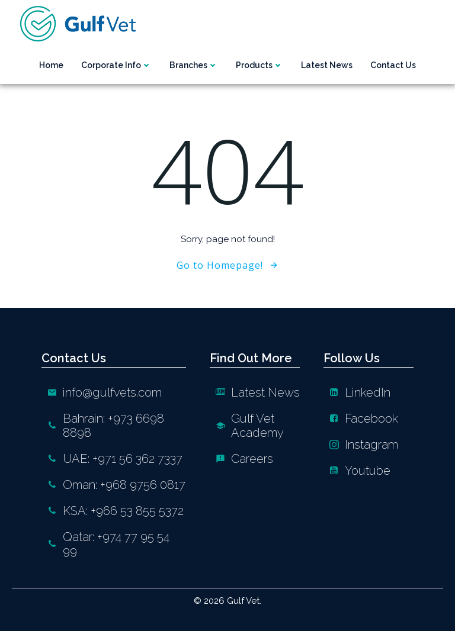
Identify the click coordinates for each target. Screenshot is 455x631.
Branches (193, 65)
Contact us (393, 65)
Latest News (327, 65)
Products (259, 65)
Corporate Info (116, 65)
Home (51, 65)
